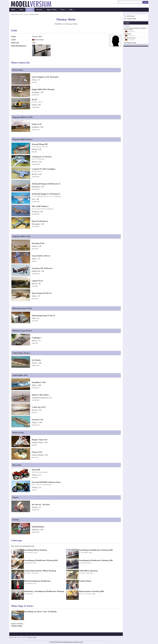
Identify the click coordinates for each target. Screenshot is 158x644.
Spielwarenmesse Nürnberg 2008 (91, 591)
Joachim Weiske (85, 581)
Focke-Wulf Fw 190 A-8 (41, 256)
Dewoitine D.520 (38, 243)
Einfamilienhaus (38, 527)
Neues (21, 9)
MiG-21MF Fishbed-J (40, 206)
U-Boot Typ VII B (38, 407)
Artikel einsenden (131, 18)
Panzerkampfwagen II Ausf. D (43, 316)
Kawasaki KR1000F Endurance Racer (46, 482)
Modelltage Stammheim (129, 37)
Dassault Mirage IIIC (40, 144)
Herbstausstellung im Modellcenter (37, 581)
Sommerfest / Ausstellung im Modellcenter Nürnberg (44, 591)
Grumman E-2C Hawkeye (42, 157)
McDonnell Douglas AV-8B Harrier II (46, 184)
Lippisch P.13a (37, 281)
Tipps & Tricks (51, 9)
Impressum (76, 642)
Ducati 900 (36, 470)
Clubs (71, 9)
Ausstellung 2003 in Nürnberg (35, 550)
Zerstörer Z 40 (37, 420)
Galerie (29, 9)
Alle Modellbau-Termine (130, 42)
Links (81, 642)
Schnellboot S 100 (38, 382)
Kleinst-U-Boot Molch (40, 395)
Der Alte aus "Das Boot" (41, 504)
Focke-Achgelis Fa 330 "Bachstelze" (45, 77)
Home (13, 9)
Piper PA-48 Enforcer (40, 221)
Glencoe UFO (37, 452)
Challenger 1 (36, 338)
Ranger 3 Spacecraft (39, 440)
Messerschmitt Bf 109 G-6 (41, 293)
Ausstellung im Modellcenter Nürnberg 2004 (96, 550)
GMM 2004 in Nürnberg (88, 571)
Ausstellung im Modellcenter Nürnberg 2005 (41, 560)
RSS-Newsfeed (131, 16)
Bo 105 (34, 100)
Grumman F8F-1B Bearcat (42, 268)
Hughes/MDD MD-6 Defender (43, 89)
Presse (63, 9)
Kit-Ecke (39, 9)
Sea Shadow (36, 360)
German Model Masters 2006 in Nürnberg (40, 571)
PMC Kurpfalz (127, 33)
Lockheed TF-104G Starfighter (43, 169)
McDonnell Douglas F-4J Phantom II (46, 194)
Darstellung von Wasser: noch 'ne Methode (40, 612)
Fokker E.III (36, 124)
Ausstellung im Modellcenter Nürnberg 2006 (96, 560)
